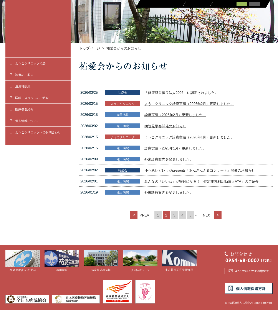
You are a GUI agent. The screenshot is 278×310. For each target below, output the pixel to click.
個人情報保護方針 (249, 288)
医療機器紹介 (21, 109)
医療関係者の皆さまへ (161, 4)
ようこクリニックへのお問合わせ (35, 132)
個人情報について (25, 121)
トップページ (89, 48)
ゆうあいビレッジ (140, 261)
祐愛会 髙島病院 (101, 261)
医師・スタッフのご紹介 (29, 98)
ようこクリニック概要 (28, 63)
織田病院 (62, 261)
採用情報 (198, 4)
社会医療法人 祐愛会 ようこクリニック (38, 28)
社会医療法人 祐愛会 (22, 261)
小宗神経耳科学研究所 (179, 261)
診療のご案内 (21, 75)
